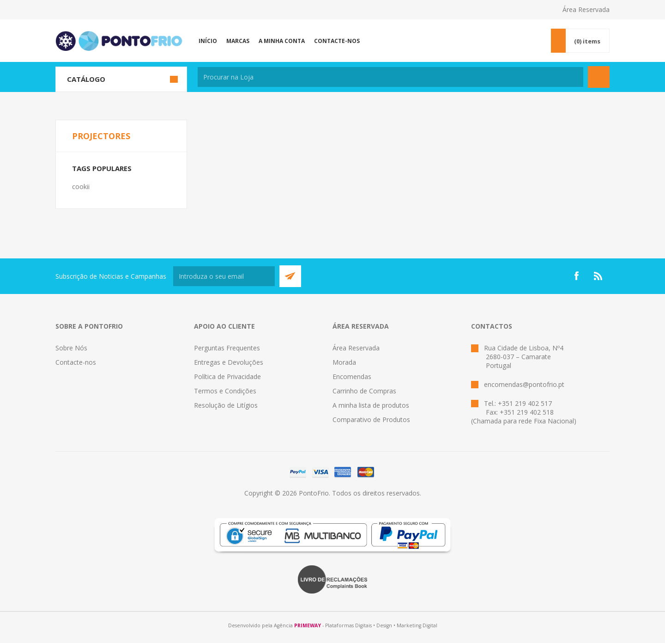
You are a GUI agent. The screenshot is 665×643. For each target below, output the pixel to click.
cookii (81, 186)
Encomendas (351, 376)
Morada (344, 362)
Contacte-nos (75, 362)
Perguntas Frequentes (227, 347)
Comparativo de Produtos (371, 419)
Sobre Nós (71, 347)
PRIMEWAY (307, 625)
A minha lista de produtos (370, 405)
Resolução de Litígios (226, 405)
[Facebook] (576, 276)
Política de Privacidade (227, 376)
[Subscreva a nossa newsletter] (224, 276)
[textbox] (390, 77)
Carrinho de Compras (364, 390)
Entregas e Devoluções (228, 362)
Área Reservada (586, 9)
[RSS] (598, 276)
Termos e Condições (225, 390)
